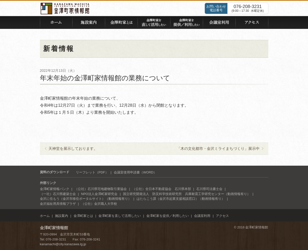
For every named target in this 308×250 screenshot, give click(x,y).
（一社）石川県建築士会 (58, 194)
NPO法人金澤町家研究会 (99, 194)
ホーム (45, 216)
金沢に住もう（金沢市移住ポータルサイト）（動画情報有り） (85, 199)
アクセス (222, 216)
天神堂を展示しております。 (72, 148)
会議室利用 (202, 216)
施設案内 (61, 216)
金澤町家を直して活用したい (119, 216)
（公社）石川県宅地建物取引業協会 (101, 189)
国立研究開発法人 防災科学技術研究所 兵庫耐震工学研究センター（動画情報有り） (186, 194)
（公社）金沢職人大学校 (99, 204)
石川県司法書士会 (209, 189)
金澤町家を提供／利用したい (167, 216)
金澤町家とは (83, 216)
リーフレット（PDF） (92, 172)
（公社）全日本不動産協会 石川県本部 (161, 189)
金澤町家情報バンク (54, 189)
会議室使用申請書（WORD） (135, 172)
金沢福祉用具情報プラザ (58, 204)
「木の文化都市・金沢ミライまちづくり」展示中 (218, 148)
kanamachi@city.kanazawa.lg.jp (63, 244)
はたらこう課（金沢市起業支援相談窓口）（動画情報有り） (181, 199)
